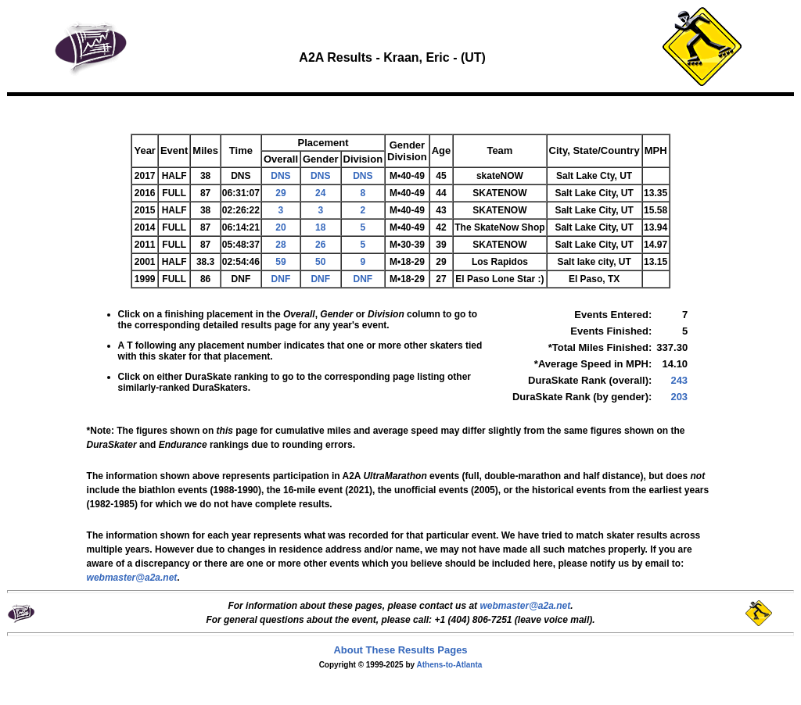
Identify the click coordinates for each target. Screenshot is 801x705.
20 (280, 227)
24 (320, 193)
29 (280, 193)
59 (280, 261)
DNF (281, 279)
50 (320, 261)
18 (320, 227)
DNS (280, 175)
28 (280, 244)
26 (320, 244)
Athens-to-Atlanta (449, 664)
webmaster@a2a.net (525, 605)
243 (679, 380)
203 (679, 397)
